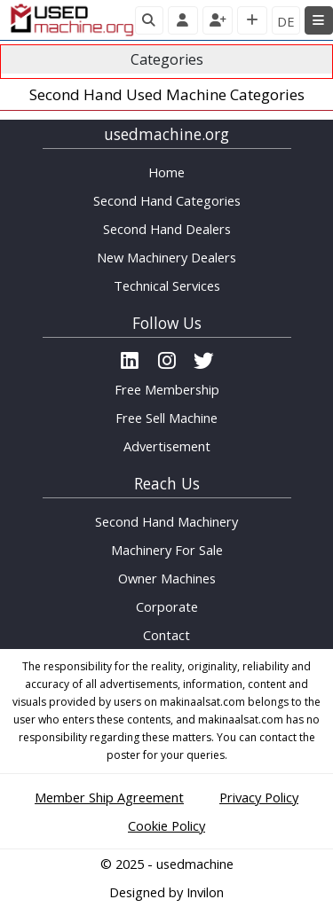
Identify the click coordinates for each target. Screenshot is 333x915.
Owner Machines (167, 578)
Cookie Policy (166, 825)
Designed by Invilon (166, 892)
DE (286, 21)
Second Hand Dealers (167, 229)
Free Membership (167, 389)
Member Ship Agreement (109, 797)
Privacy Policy (258, 797)
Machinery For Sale (167, 550)
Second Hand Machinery (166, 521)
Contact (166, 635)
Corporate (167, 606)
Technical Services (167, 285)
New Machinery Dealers (166, 257)
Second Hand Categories (167, 200)
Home (166, 172)
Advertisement (166, 446)
